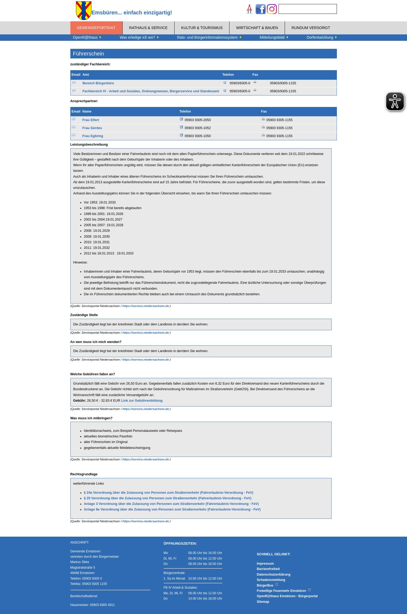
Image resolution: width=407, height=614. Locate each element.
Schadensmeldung (271, 580)
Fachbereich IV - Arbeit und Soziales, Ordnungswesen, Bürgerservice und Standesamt (150, 91)
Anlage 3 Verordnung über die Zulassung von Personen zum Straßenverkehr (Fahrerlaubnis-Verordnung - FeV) (171, 504)
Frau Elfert (90, 120)
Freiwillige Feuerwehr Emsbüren (284, 591)
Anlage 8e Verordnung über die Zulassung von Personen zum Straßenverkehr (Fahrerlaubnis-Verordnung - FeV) (172, 509)
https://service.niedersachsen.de (146, 306)
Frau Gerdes (92, 128)
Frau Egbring (92, 136)
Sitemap (263, 602)
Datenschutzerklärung (274, 574)
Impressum (265, 563)
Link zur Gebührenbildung (142, 400)
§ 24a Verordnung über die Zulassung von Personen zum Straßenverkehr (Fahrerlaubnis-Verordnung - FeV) (168, 493)
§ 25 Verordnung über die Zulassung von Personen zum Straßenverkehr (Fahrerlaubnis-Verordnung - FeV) (168, 498)
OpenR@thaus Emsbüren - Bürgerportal (287, 596)
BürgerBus (268, 585)
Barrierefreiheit (268, 569)
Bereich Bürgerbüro (98, 83)
